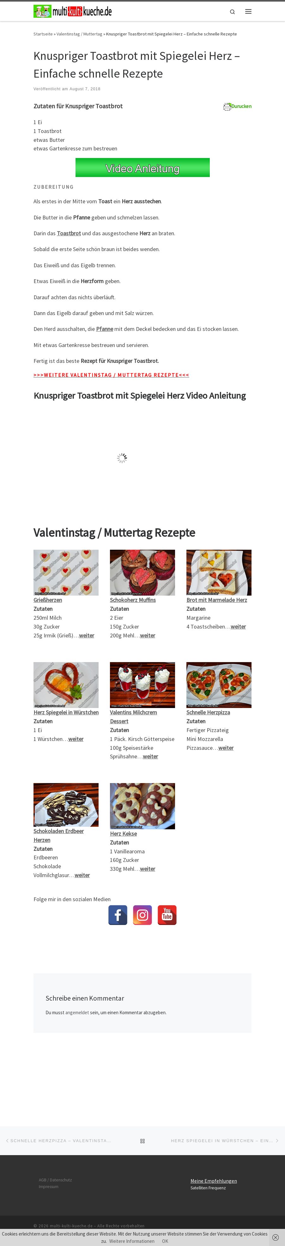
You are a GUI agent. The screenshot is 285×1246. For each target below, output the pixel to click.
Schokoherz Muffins (133, 600)
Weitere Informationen (132, 1241)
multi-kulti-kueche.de (71, 1165)
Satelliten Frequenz (208, 1127)
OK (165, 1241)
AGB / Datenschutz (55, 1120)
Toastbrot (69, 233)
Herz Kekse (123, 833)
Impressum (48, 1126)
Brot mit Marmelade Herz (216, 600)
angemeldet (77, 1012)
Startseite (43, 34)
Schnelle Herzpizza (208, 712)
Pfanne (104, 328)
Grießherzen (47, 600)
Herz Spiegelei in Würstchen (66, 712)
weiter (238, 626)
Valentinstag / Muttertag (79, 34)
